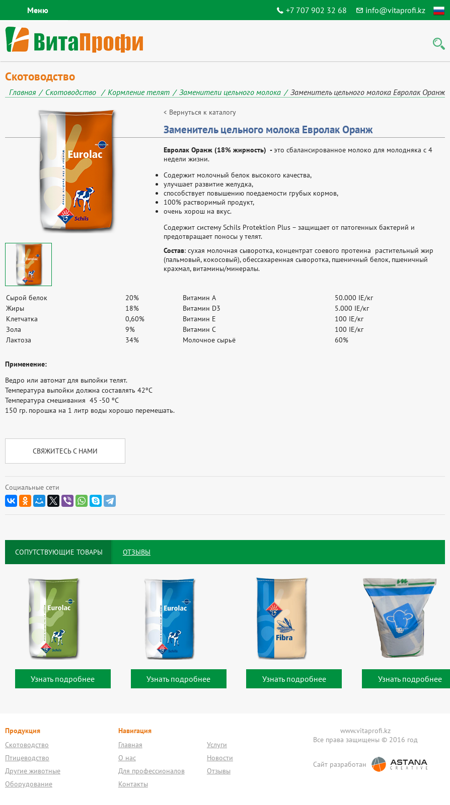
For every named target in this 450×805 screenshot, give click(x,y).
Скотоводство (71, 92)
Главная (22, 92)
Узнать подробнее (63, 679)
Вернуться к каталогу (202, 112)
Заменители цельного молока (230, 92)
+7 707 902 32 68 (316, 10)
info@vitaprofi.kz (395, 10)
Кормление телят (139, 92)
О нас (127, 757)
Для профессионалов (151, 770)
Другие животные (32, 770)
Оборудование (28, 783)
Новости (220, 757)
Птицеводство (27, 757)
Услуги (217, 744)
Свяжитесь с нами (65, 451)
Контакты (133, 783)
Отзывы (219, 770)
